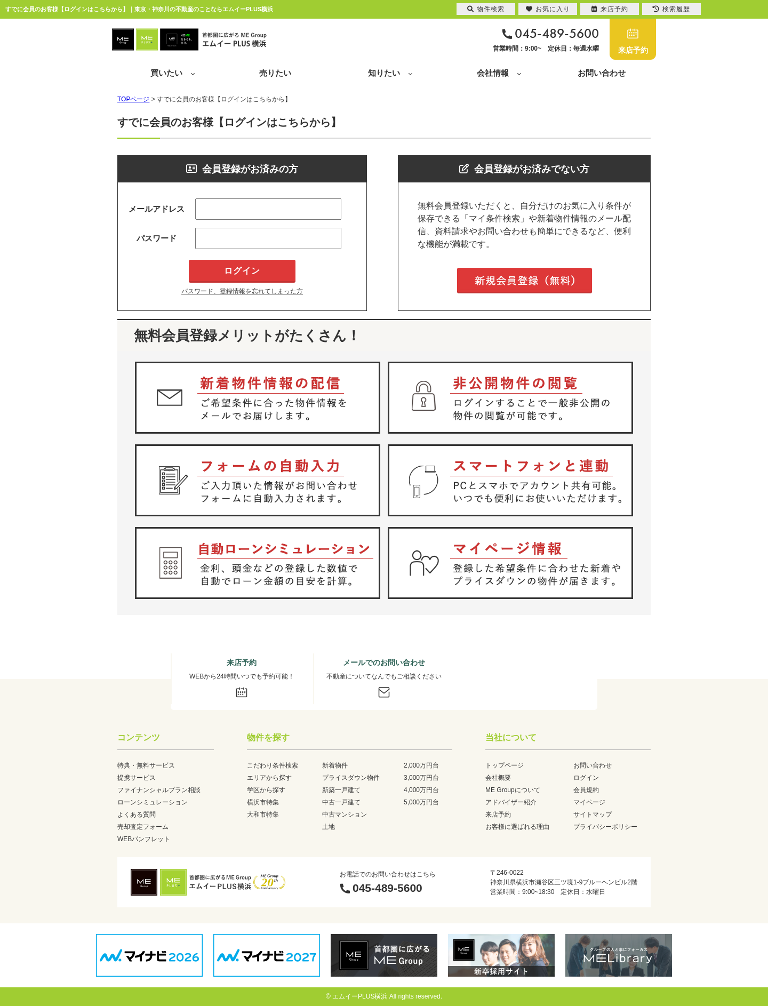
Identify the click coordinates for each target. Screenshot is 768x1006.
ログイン (586, 777)
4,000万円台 (421, 790)
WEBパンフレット (143, 839)
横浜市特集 (263, 802)
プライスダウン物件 (351, 777)
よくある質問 (136, 814)
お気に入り (548, 9)
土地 (328, 827)
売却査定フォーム (143, 827)
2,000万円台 (421, 765)
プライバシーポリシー (605, 827)
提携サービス (136, 777)
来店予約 (633, 50)
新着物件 (335, 765)
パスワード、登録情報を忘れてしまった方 (242, 291)
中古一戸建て (341, 802)
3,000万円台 (421, 777)
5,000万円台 (421, 802)
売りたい (275, 72)
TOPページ (133, 99)
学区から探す (266, 790)
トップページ (504, 765)
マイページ (589, 802)
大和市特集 (263, 814)
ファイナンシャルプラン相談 (159, 790)
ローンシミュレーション (152, 802)
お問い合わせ (602, 72)
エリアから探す (269, 777)
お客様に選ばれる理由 (517, 827)
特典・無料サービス (146, 765)
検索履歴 (671, 9)
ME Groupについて (512, 790)
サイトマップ (592, 814)
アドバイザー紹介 (511, 802)
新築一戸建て (341, 790)
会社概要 (498, 777)
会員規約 (586, 790)
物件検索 (486, 9)
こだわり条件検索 (272, 765)
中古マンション (344, 814)
